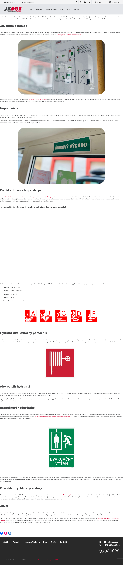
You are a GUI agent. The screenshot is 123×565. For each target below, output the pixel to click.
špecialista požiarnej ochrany (42, 197)
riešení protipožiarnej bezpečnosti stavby (14, 197)
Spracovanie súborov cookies (38, 560)
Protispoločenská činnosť (54, 560)
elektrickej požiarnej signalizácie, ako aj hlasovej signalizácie (54, 416)
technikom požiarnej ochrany (38, 99)
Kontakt (77, 9)
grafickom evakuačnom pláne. (63, 495)
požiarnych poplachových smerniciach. (69, 35)
